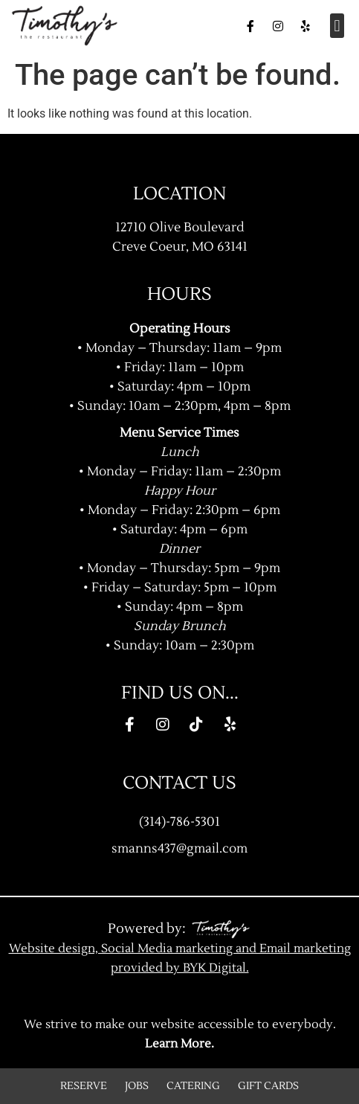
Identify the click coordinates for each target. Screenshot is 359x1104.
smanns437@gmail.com (179, 848)
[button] (337, 25)
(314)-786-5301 (179, 821)
